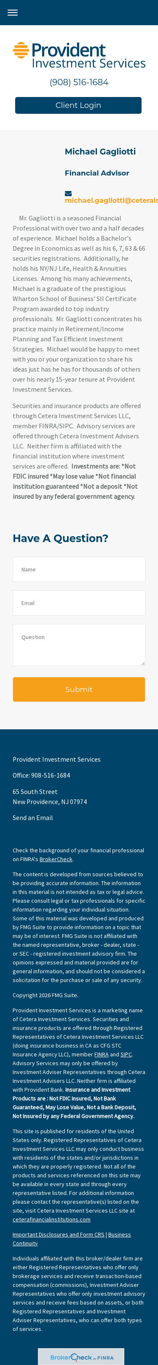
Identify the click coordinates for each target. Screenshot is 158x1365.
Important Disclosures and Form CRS (58, 1234)
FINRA (101, 1054)
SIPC (126, 1054)
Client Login (79, 105)
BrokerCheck (56, 859)
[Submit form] (79, 689)
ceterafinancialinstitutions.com (52, 1219)
